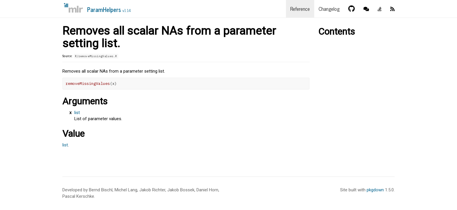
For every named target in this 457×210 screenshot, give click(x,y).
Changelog (329, 9)
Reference (300, 9)
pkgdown (375, 189)
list (77, 112)
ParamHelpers (109, 9)
